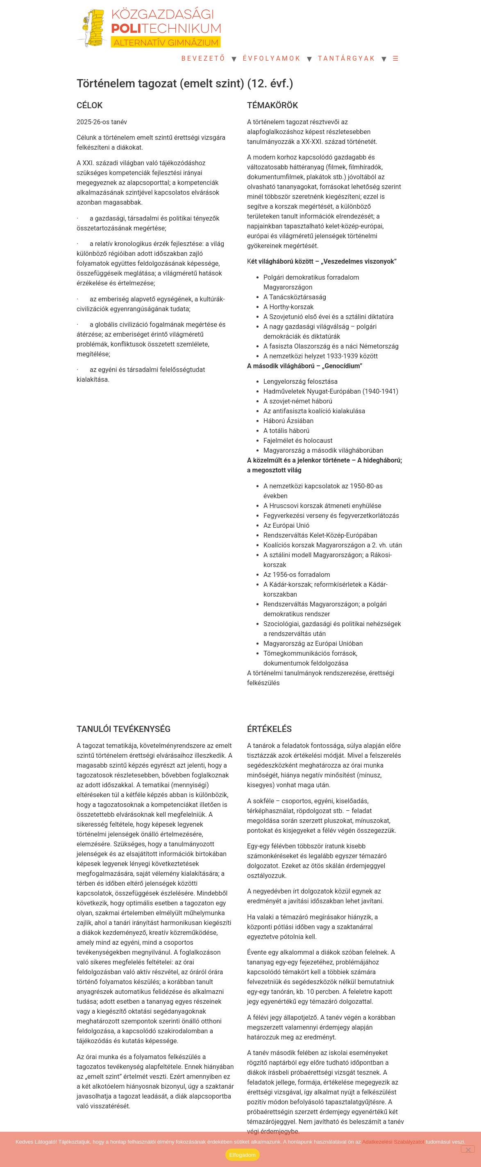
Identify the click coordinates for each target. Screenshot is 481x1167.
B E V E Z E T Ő (203, 58)
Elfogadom (242, 1155)
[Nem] (468, 1149)
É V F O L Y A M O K (271, 58)
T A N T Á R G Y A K (346, 58)
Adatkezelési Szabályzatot (393, 1142)
